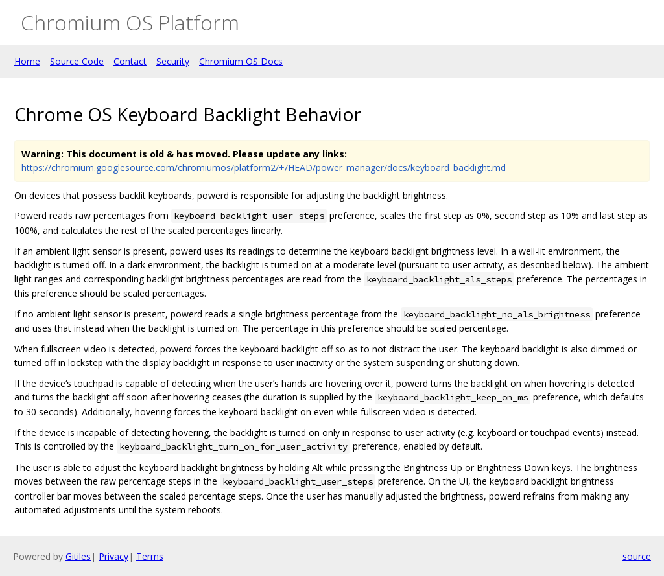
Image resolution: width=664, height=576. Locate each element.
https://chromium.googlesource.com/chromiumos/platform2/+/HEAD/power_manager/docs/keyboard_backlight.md (263, 167)
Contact (130, 61)
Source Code (77, 61)
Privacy (113, 556)
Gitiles (78, 556)
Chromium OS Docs (241, 61)
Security (172, 61)
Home (27, 61)
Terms (149, 556)
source (636, 556)
